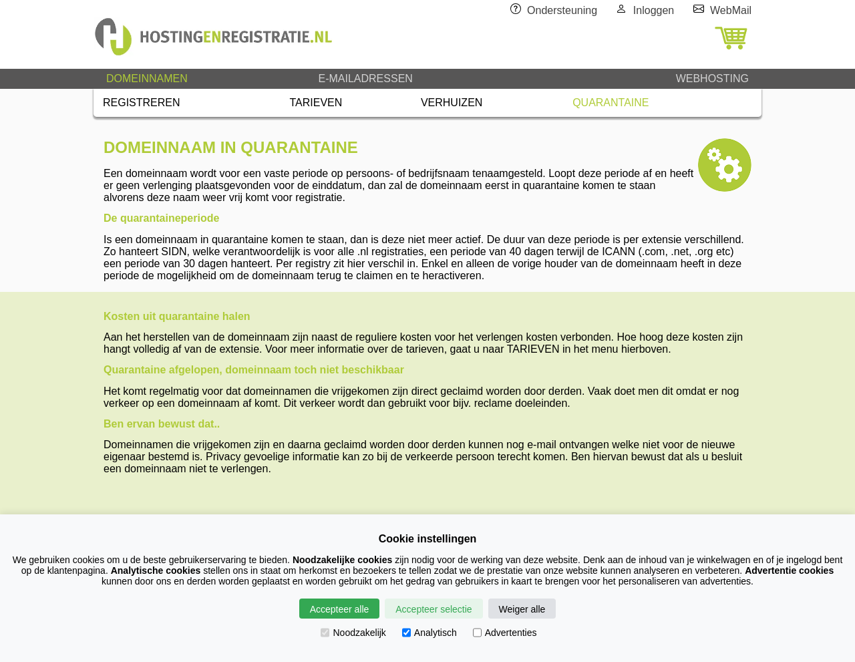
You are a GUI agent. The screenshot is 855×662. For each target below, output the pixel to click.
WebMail (730, 10)
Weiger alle (522, 609)
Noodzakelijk (353, 633)
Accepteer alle (339, 609)
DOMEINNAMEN (147, 78)
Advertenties (505, 633)
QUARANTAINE (610, 102)
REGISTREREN (141, 102)
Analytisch (429, 633)
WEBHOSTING (712, 78)
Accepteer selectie (433, 609)
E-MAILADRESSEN (365, 78)
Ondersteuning (562, 10)
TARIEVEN (316, 102)
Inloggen (653, 10)
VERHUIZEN (451, 102)
